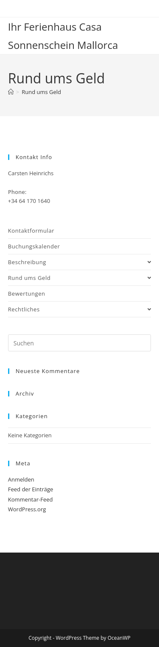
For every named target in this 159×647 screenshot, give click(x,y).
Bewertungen (26, 293)
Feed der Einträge (30, 489)
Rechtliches (79, 309)
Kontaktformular (31, 230)
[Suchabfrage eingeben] (79, 342)
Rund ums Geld (41, 92)
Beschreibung (79, 262)
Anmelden (21, 479)
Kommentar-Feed (30, 499)
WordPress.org (27, 509)
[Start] (11, 92)
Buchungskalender (34, 246)
